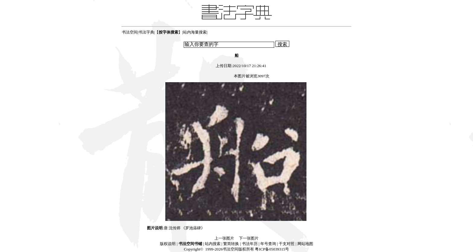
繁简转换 (231, 243)
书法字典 (146, 32)
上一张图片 (224, 238)
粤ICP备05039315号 (272, 249)
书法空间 (130, 32)
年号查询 (268, 243)
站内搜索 (213, 243)
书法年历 (250, 243)
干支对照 (286, 243)
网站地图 (305, 243)
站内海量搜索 (195, 32)
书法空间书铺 (190, 243)
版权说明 (168, 243)
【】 (168, 32)
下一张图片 (249, 238)
